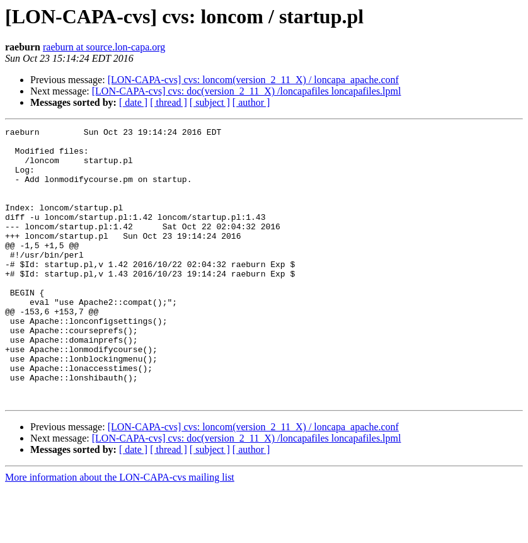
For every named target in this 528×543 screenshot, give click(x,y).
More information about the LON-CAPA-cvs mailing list (119, 532)
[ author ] (251, 102)
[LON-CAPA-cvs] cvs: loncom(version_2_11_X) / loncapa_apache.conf (253, 79)
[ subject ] (210, 102)
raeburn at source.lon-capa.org (104, 47)
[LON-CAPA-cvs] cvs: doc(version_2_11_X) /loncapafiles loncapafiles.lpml (246, 91)
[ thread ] (168, 102)
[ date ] (133, 102)
